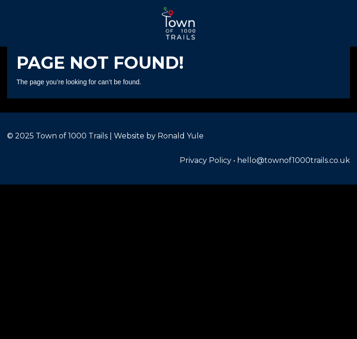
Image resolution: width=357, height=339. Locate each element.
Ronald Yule (181, 135)
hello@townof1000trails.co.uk (293, 160)
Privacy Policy (205, 160)
